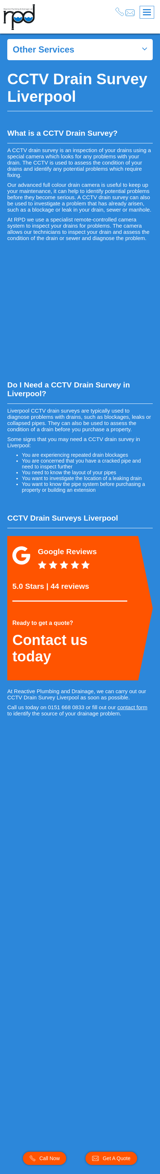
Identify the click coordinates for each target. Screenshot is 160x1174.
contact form (132, 707)
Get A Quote (111, 1158)
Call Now (44, 1158)
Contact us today (50, 648)
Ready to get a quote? (42, 623)
